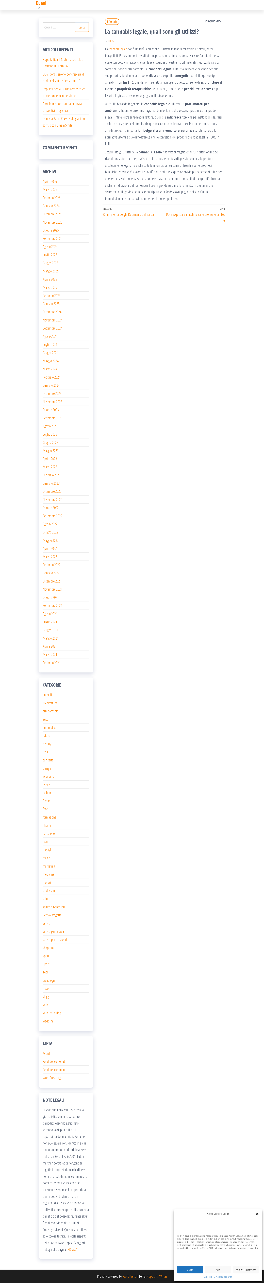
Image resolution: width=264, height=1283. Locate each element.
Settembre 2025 (52, 238)
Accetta (190, 1269)
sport (46, 955)
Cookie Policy (208, 1276)
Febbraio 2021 (51, 662)
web (45, 1004)
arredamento (50, 710)
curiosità (48, 759)
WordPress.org (52, 1077)
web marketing (52, 1012)
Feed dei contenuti (54, 1061)
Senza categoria (52, 914)
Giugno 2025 (50, 262)
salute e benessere (54, 906)
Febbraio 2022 (51, 564)
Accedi (47, 1053)
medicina (48, 874)
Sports (47, 963)
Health (47, 825)
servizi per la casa (53, 931)
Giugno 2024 (50, 352)
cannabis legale (117, 48)
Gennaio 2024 (51, 385)
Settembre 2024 (52, 328)
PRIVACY (72, 1249)
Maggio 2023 (51, 450)
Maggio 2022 (51, 540)
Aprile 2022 (50, 548)
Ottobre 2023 (51, 409)
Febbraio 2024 (51, 377)
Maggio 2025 (51, 270)
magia (46, 857)
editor (111, 41)
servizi (46, 923)
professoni (49, 890)
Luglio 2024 (50, 344)
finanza (47, 800)
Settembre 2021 (52, 605)
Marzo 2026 (50, 189)
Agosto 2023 (50, 425)
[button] (257, 1214)
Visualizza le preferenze (246, 1269)
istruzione (49, 833)
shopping (48, 947)
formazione (49, 817)
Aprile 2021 (50, 646)
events (47, 784)
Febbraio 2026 (51, 197)
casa (45, 751)
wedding (48, 1020)
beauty (47, 743)
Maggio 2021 (51, 638)
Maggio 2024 (51, 360)
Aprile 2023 (50, 458)
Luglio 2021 (50, 621)
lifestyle (112, 22)
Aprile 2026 (50, 181)
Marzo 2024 (50, 368)
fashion (47, 792)
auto (45, 719)
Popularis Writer (157, 1276)
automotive (49, 727)
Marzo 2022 (50, 556)
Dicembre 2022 (52, 491)
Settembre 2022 (52, 515)
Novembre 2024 (52, 319)
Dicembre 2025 (52, 213)
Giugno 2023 (50, 442)
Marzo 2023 (50, 466)
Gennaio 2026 (51, 205)
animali (47, 694)
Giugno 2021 (50, 629)
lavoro (46, 841)
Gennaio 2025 (51, 303)
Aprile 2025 (50, 279)
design (47, 768)
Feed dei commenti (54, 1069)
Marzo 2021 (50, 654)
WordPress (129, 1276)
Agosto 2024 (50, 336)
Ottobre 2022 (51, 507)
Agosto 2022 (50, 523)
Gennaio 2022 (51, 572)
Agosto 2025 (50, 246)
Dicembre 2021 (52, 581)
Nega (218, 1269)
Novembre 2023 (52, 401)
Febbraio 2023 (51, 474)
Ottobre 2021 (51, 597)
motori (47, 882)
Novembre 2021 (52, 589)
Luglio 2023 (50, 434)
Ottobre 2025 (51, 230)
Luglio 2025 (50, 254)
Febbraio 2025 (51, 295)
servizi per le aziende (55, 939)
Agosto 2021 (50, 613)
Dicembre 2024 (52, 311)
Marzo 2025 (50, 287)
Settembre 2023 (52, 417)
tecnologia (49, 980)
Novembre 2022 (52, 499)
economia (49, 776)
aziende (47, 735)
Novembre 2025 (52, 222)
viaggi (46, 996)
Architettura (50, 702)
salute (46, 898)
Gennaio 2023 (51, 483)
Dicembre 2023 (52, 393)
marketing (49, 866)
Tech (45, 971)
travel (46, 988)
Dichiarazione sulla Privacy (223, 1276)
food (45, 808)
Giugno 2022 (50, 531)
